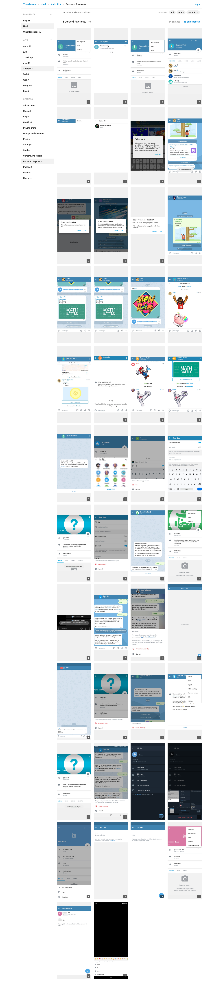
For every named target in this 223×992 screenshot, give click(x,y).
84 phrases (174, 21)
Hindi (43, 4)
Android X (56, 4)
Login (197, 4)
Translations (29, 4)
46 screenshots (192, 21)
